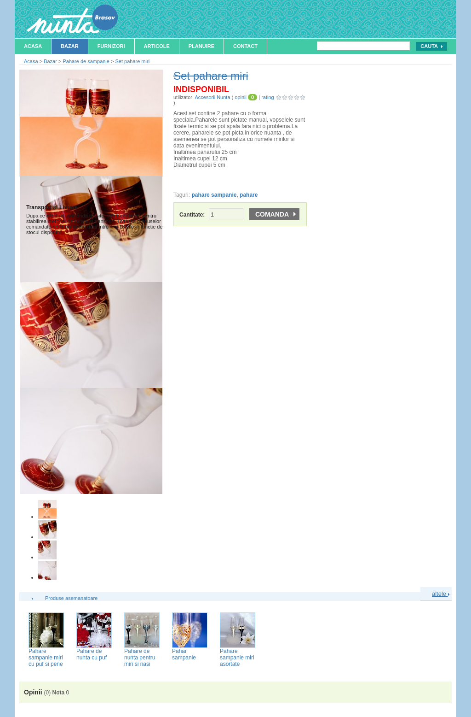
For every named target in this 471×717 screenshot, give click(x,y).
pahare (249, 195)
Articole (157, 46)
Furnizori (111, 46)
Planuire (201, 46)
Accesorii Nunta (212, 97)
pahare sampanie (213, 195)
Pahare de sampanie (86, 61)
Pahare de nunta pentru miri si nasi (139, 657)
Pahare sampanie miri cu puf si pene (46, 657)
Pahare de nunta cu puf (91, 654)
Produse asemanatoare (71, 598)
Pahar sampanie (184, 654)
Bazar (70, 46)
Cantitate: (211, 215)
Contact (245, 46)
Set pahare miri (132, 61)
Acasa (33, 46)
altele (440, 593)
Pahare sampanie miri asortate (237, 657)
